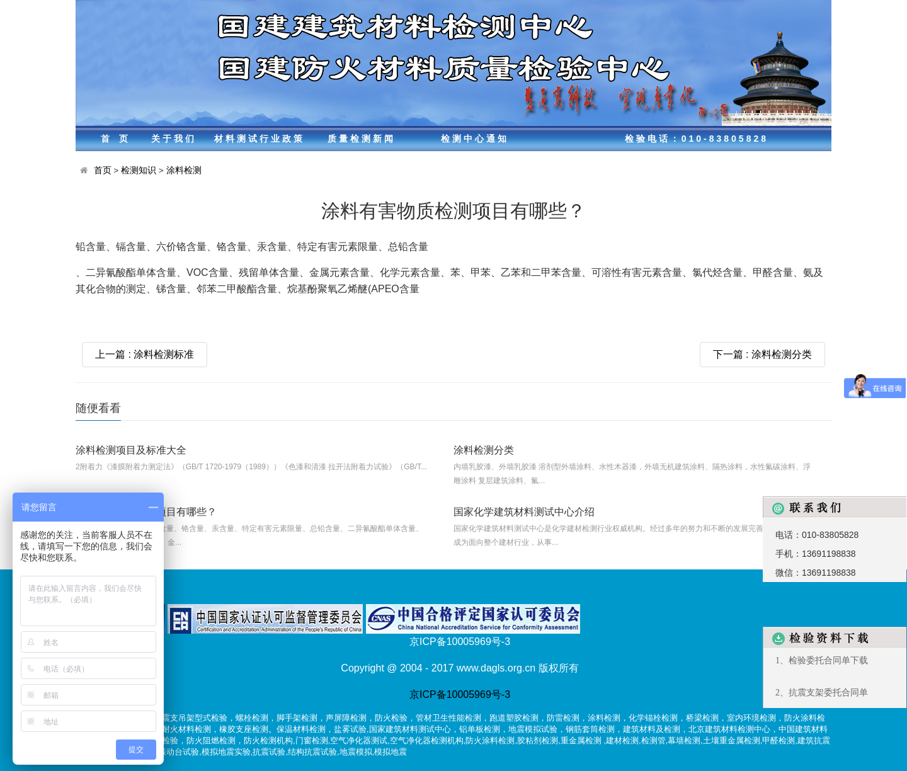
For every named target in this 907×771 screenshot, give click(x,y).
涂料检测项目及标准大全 (131, 450)
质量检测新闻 (362, 139)
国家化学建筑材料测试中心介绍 (524, 511)
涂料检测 (184, 170)
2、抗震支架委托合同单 (821, 692)
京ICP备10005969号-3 (459, 694)
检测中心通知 (475, 139)
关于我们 (174, 139)
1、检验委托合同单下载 (821, 660)
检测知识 (138, 170)
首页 (119, 139)
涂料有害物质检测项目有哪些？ (146, 511)
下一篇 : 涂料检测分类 (762, 354)
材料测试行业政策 (259, 139)
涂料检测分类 (484, 450)
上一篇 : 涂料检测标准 (144, 354)
